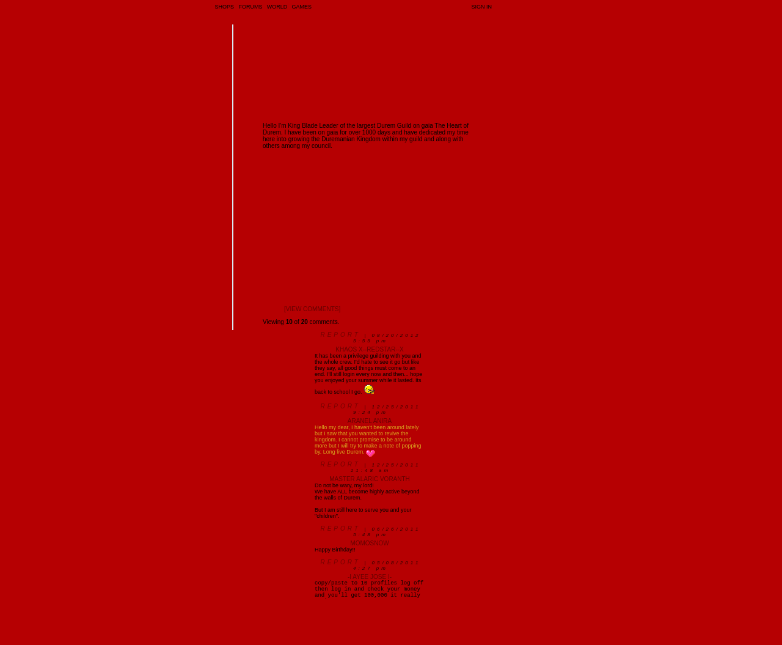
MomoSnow (369, 543)
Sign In (481, 7)
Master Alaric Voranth (369, 479)
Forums (250, 7)
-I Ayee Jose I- (370, 576)
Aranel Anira (370, 421)
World (277, 7)
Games (302, 7)
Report (340, 334)
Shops (225, 7)
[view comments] (312, 309)
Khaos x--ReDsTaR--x (369, 349)
